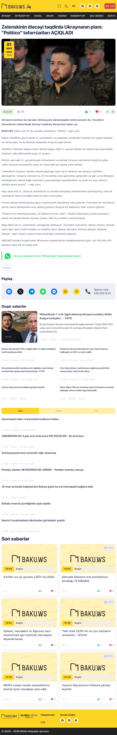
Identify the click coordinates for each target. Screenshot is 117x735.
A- (107, 111)
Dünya (111, 16)
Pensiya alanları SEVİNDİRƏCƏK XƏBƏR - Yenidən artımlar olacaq (42, 469)
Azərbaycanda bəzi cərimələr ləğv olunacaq (29, 452)
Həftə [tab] (58, 410)
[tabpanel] (58, 475)
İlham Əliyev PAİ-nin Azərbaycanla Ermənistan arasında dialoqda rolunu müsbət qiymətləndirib (87, 389)
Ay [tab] (96, 410)
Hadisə (62, 16)
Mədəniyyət (78, 16)
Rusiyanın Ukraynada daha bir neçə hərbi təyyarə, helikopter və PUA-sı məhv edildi (84, 350)
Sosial (38, 16)
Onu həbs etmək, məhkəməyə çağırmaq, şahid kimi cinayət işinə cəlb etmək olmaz (84, 369)
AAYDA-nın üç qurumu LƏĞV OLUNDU (29, 577)
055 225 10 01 (102, 293)
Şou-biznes (96, 16)
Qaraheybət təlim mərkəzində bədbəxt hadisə (30, 419)
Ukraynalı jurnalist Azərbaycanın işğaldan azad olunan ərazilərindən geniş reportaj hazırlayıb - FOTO (28, 369)
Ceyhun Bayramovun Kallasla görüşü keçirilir (23, 387)
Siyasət (6, 16)
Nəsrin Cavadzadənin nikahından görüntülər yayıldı (33, 520)
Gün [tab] (20, 410)
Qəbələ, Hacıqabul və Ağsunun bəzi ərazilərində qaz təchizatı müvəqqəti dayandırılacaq (27, 635)
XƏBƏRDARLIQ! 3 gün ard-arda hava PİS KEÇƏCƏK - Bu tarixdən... (44, 436)
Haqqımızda (48, 714)
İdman (50, 16)
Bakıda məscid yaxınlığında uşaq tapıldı (26, 503)
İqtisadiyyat (22, 16)
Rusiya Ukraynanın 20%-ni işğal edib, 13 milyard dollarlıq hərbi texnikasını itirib (28, 350)
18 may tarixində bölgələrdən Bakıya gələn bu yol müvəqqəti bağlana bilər (47, 486)
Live (110, 6)
